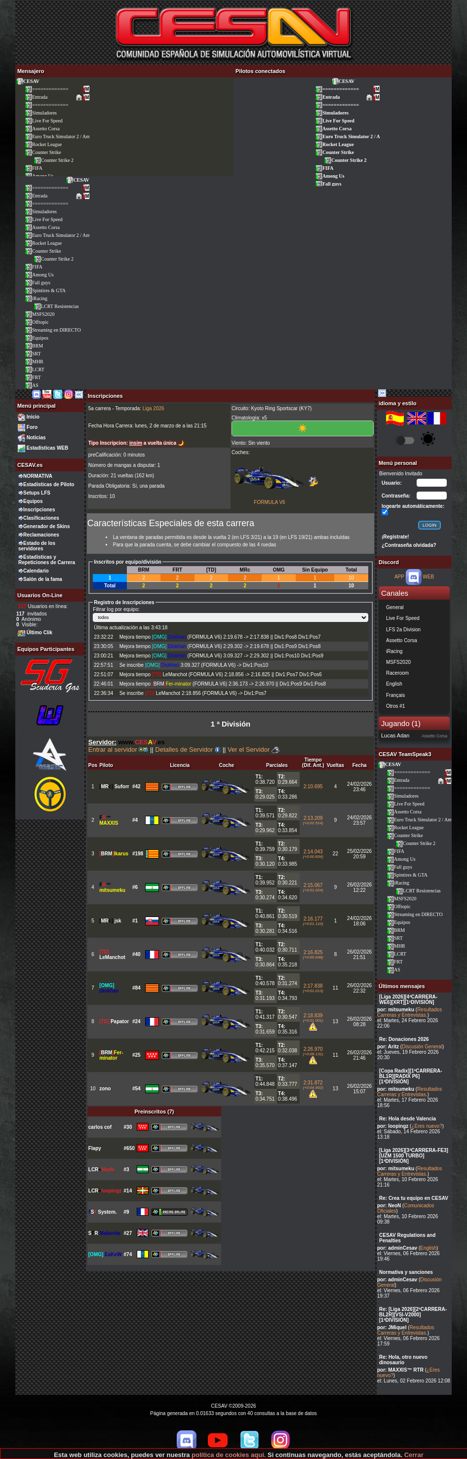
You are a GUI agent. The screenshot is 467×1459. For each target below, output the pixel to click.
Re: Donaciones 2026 (404, 1039)
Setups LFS (36, 493)
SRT (33, 353)
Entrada (36, 97)
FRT (33, 377)
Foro (32, 427)
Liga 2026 (153, 408)
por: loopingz (392, 1126)
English (428, 1248)
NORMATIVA (37, 476)
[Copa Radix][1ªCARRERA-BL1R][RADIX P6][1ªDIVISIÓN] (410, 1076)
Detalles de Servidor (188, 749)
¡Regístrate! (395, 536)
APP (399, 576)
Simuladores (41, 112)
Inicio (33, 417)
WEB (428, 576)
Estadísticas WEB (47, 448)
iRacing (36, 298)
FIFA (33, 168)
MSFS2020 (40, 314)
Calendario (36, 571)
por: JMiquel (391, 1327)
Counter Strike (43, 152)
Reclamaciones (41, 535)
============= (46, 89)
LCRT (34, 369)
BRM (34, 345)
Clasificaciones (41, 518)
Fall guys (328, 184)
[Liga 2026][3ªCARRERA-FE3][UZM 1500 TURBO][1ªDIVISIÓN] (413, 1156)
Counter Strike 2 (54, 160)
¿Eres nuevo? (426, 1126)
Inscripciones (39, 509)
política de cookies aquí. (229, 1455)
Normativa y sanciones (406, 1272)
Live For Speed (44, 120)
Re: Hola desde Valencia (407, 1118)
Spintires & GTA (45, 290)
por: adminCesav (397, 1248)
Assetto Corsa (42, 128)
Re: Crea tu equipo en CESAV (413, 1198)
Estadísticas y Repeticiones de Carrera (46, 559)
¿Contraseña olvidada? (409, 545)
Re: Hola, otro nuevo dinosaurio (403, 1359)
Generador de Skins (46, 526)
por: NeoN (389, 1205)
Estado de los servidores (36, 545)
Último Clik (39, 632)
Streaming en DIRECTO (53, 330)
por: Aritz (388, 1046)
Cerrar (414, 1455)
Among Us (330, 176)
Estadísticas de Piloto (48, 484)
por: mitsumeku (395, 1009)
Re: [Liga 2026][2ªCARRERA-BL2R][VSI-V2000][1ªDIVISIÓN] (413, 1314)
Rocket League (43, 144)
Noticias (36, 437)
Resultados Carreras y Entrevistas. (409, 1012)
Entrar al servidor (118, 749)
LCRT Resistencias (56, 306)
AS (32, 385)
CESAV (27, 81)
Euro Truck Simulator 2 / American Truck (70, 136)
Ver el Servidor (253, 749)
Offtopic (37, 322)
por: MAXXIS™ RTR (400, 1370)
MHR (34, 361)
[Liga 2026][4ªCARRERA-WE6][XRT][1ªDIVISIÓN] (408, 999)
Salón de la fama (42, 579)
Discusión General (422, 1046)
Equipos (36, 338)
